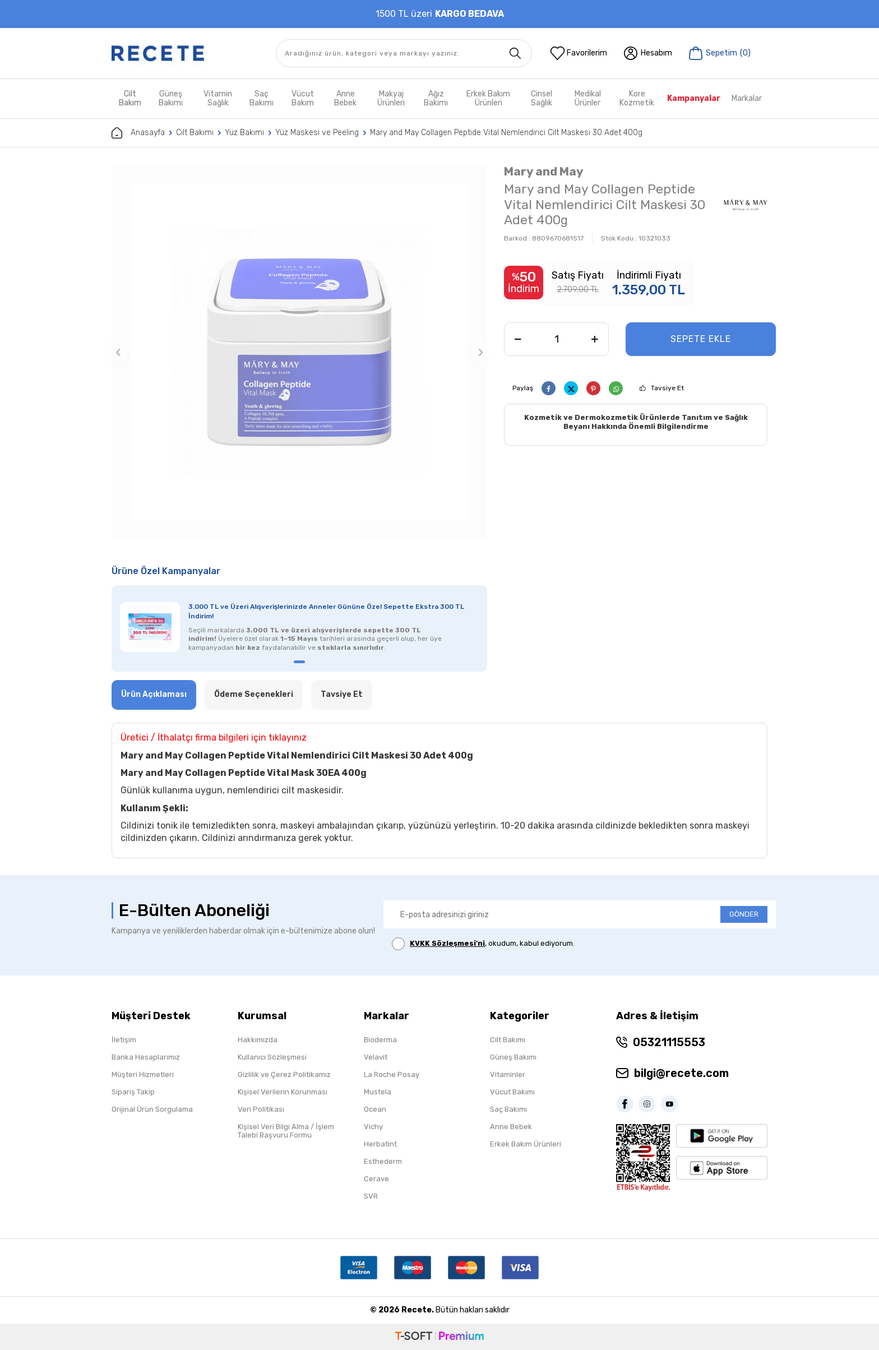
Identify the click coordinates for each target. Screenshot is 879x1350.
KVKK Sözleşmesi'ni (447, 943)
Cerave (376, 1179)
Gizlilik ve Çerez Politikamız (284, 1074)
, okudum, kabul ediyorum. (483, 943)
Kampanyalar (693, 98)
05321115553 (669, 1042)
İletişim (124, 1039)
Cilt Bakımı (195, 132)
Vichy (373, 1126)
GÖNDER (743, 914)
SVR (371, 1196)
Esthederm (383, 1161)
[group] (299, 352)
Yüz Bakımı (244, 132)
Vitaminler (507, 1074)
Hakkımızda (257, 1039)
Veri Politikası (261, 1109)
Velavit (375, 1057)
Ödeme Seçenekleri (253, 694)
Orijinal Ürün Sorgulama (152, 1109)
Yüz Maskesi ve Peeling (317, 132)
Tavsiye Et (667, 388)
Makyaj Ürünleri (391, 98)
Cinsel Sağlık (541, 98)
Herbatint (380, 1144)
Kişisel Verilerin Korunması (282, 1092)
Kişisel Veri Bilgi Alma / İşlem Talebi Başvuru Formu (286, 1130)
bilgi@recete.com (681, 1073)
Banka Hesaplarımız (146, 1057)
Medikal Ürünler (588, 98)
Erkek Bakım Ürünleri (488, 98)
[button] (118, 352)
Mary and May (544, 171)
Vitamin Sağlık (217, 98)
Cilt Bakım (130, 98)
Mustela (377, 1092)
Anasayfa (138, 132)
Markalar (747, 98)
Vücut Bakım (303, 98)
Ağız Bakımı (436, 98)
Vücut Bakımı (512, 1092)
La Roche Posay (391, 1074)
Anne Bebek (345, 98)
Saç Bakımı (261, 98)
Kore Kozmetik (636, 98)
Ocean (375, 1109)
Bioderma (380, 1039)
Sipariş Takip (133, 1092)
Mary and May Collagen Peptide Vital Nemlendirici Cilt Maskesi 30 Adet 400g (506, 132)
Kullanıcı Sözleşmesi (272, 1057)
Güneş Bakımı (171, 98)
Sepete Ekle (700, 339)
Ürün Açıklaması (154, 694)
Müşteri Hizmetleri (143, 1074)
